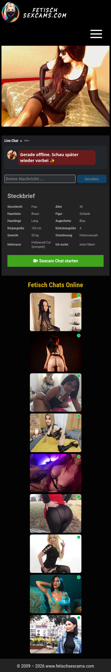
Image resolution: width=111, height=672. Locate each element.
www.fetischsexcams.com (70, 666)
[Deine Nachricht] (39, 179)
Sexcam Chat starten (55, 261)
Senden (92, 179)
